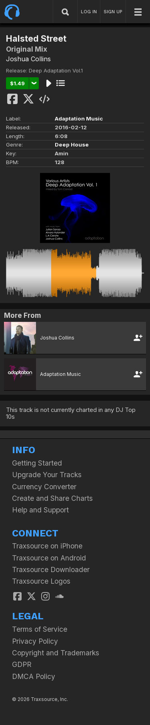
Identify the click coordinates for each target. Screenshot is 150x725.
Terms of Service (39, 629)
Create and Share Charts (52, 498)
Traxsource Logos (41, 581)
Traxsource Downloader (51, 569)
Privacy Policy (35, 641)
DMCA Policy (33, 676)
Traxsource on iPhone (47, 546)
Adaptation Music (79, 118)
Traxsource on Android (49, 558)
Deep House (72, 144)
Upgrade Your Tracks (47, 474)
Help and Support (40, 510)
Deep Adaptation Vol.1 (56, 70)
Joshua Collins (28, 59)
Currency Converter (44, 486)
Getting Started (37, 463)
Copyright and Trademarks (55, 653)
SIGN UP (113, 11)
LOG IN (89, 11)
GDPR (22, 664)
